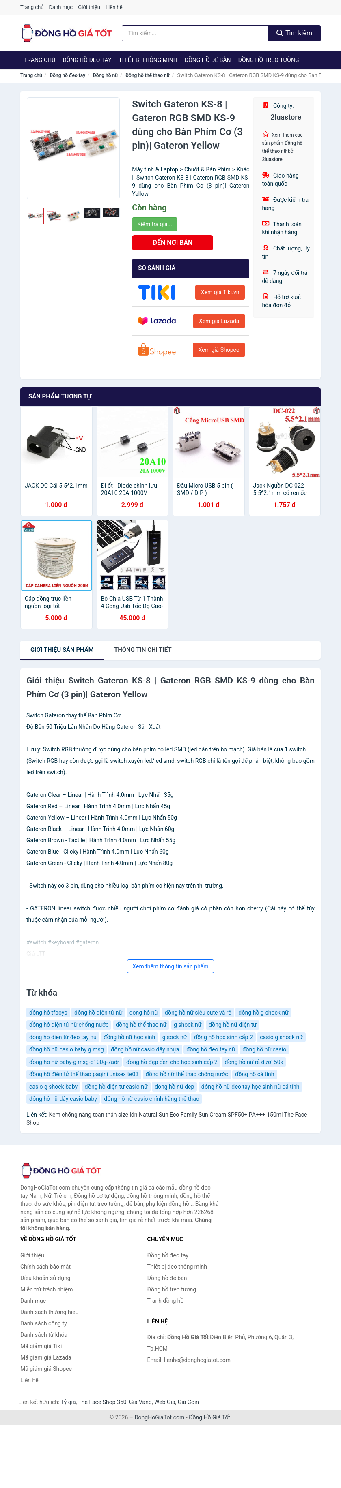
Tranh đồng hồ (165, 1300)
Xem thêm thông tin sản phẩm (170, 966)
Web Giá (164, 1402)
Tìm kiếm (294, 33)
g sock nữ (174, 1037)
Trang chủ (31, 7)
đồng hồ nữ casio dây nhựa (145, 1049)
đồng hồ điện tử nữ (98, 1012)
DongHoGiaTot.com (159, 1417)
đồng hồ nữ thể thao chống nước (187, 1074)
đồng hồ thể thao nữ (141, 1024)
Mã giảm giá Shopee (46, 1369)
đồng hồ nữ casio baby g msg (66, 1049)
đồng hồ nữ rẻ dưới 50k (253, 1062)
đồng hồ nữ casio (264, 1049)
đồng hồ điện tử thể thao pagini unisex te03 (83, 1074)
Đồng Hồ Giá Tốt (209, 1417)
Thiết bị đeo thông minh (177, 1266)
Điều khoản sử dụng (45, 1278)
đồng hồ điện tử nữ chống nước (68, 1024)
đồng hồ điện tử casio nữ (116, 1086)
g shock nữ (188, 1024)
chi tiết (143, 649)
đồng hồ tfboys (48, 1012)
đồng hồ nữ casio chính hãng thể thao (151, 1099)
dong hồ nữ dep (174, 1086)
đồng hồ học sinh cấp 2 (223, 1037)
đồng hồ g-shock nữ (263, 1012)
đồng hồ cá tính (254, 1074)
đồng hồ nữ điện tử (233, 1024)
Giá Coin (188, 1402)
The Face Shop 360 (102, 1402)
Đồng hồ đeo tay (87, 60)
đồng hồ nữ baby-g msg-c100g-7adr (74, 1062)
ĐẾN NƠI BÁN (172, 242)
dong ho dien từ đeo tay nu (63, 1037)
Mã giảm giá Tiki (41, 1346)
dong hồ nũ (143, 1012)
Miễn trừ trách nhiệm (46, 1289)
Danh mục (61, 7)
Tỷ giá (68, 1402)
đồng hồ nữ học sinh (129, 1037)
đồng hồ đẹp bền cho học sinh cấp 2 (172, 1062)
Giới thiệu (89, 7)
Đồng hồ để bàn (208, 60)
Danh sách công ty (43, 1323)
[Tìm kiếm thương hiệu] (195, 33)
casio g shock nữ (281, 1037)
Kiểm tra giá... (154, 224)
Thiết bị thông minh (148, 60)
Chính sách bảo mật (45, 1266)
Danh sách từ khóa (43, 1335)
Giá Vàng (140, 1402)
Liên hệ (114, 7)
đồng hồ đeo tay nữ (210, 1049)
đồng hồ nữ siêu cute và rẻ (198, 1012)
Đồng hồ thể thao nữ (147, 75)
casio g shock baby (53, 1086)
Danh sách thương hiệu (49, 1312)
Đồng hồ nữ (105, 75)
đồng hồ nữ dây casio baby (63, 1099)
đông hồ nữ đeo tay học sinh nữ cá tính (250, 1086)
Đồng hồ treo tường (268, 60)
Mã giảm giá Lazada (45, 1357)
